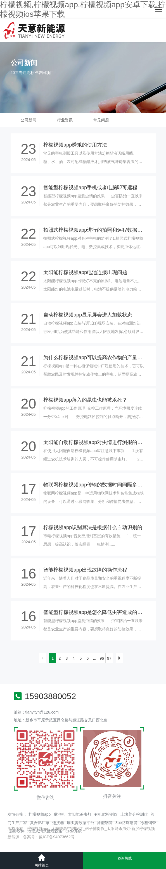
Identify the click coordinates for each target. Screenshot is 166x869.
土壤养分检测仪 (134, 814)
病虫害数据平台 (80, 822)
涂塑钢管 (105, 822)
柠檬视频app (40, 814)
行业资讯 (65, 120)
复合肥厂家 (39, 822)
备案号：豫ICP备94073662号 (49, 837)
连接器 (58, 822)
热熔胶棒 (17, 831)
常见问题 (101, 120)
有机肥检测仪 (106, 814)
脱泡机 (59, 814)
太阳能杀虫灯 (79, 814)
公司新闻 (28, 120)
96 (101, 658)
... (94, 658)
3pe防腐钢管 (126, 822)
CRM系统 (73, 831)
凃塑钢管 (148, 822)
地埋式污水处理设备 (45, 831)
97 (109, 658)
